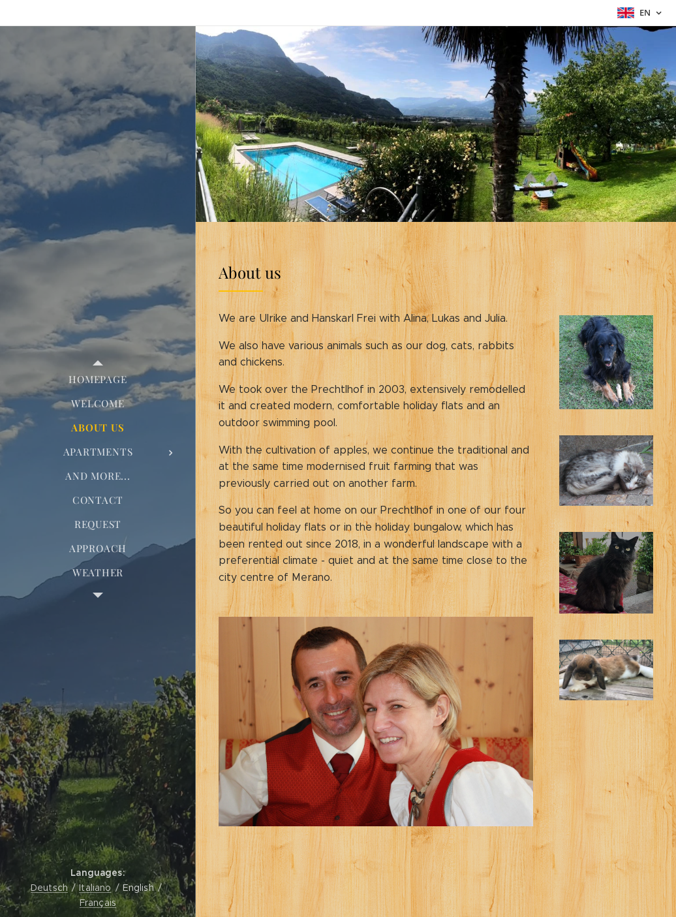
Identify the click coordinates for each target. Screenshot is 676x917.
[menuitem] (98, 379)
